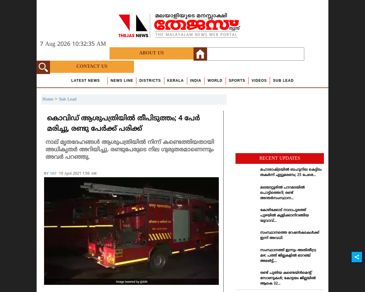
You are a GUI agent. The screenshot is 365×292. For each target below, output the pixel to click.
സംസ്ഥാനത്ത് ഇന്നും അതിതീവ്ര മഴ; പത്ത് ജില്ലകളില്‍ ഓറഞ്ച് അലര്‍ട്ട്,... (288, 255)
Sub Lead (283, 81)
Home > (51, 99)
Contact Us (91, 67)
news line (122, 81)
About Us (151, 53)
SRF (53, 174)
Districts (150, 81)
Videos (259, 81)
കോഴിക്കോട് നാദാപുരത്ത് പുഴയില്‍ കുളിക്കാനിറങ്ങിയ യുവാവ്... (284, 215)
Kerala (175, 81)
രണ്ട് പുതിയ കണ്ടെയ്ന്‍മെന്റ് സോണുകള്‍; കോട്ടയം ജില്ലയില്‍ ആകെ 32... (288, 278)
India (196, 81)
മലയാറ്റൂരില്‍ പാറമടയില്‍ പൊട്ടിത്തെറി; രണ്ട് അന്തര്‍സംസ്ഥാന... (282, 193)
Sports (237, 81)
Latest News (85, 81)
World (215, 81)
